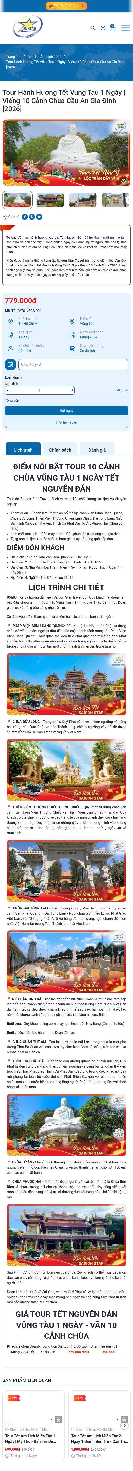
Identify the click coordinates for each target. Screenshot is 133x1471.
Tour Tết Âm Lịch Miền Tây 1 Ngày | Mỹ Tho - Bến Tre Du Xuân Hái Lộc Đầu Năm (30, 1439)
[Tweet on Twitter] (39, 217)
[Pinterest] (32, 217)
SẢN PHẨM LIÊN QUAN (26, 1380)
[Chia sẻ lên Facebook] (25, 217)
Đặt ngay (66, 411)
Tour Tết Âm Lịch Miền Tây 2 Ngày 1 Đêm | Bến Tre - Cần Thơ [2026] (99, 1439)
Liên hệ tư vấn (66, 423)
